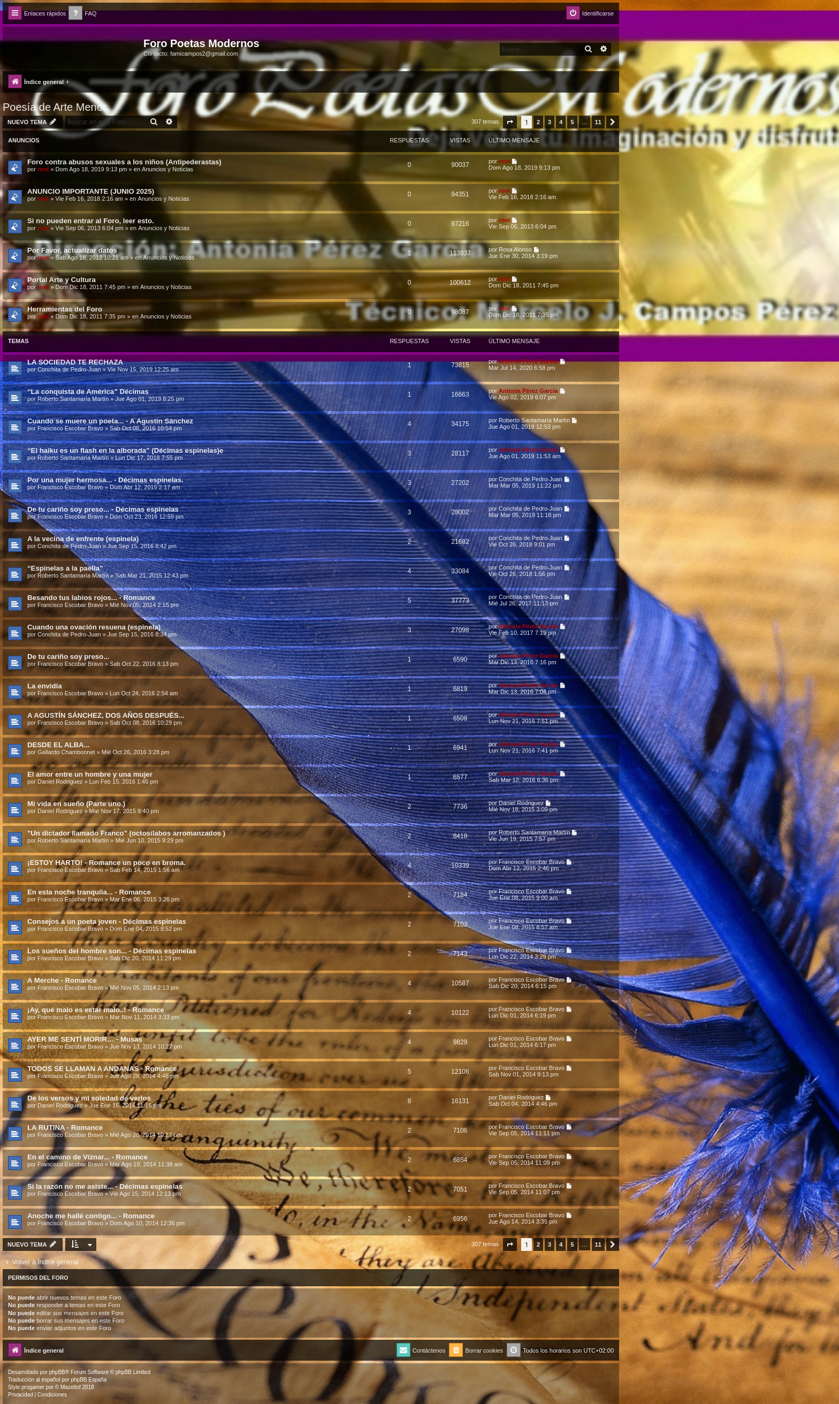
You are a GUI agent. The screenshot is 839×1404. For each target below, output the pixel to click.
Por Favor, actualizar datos (72, 250)
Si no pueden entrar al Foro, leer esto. (90, 221)
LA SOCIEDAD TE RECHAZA (75, 362)
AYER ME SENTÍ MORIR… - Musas (84, 1039)
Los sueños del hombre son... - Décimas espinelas (111, 951)
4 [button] (560, 122)
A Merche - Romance (62, 980)
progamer (32, 1387)
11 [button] (598, 122)
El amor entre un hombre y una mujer (89, 774)
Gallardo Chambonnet (66, 752)
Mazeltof (70, 1387)
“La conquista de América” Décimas (88, 392)
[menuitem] (82, 13)
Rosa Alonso (515, 249)
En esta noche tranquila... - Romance (89, 892)
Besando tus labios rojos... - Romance (91, 598)
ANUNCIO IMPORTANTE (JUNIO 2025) (90, 191)
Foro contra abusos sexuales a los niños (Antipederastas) (124, 162)
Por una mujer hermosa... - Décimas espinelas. (105, 480)
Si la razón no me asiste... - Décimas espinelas (104, 1186)
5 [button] (572, 122)
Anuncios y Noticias (167, 169)
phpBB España (88, 1380)
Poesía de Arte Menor (54, 107)
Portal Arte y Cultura (61, 280)
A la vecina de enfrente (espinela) (83, 539)
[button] (510, 122)
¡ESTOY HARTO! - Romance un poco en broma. (106, 863)
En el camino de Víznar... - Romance (87, 1157)
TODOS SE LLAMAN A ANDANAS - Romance (102, 1069)
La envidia (44, 686)
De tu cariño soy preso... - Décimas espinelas (103, 509)
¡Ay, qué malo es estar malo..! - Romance (95, 1010)
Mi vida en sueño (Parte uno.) (76, 804)
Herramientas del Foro (64, 309)
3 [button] (549, 122)
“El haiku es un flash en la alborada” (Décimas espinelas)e (125, 450)
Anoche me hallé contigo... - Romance (91, 1216)
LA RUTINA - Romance (65, 1128)
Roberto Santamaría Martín (73, 399)
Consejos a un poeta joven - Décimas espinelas (106, 921)
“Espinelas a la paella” (65, 568)
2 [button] (538, 122)
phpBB (57, 1372)
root (43, 169)
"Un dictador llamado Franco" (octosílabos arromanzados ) (126, 833)
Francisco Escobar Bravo (70, 428)
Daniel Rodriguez (59, 781)
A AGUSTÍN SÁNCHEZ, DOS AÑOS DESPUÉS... (106, 715)
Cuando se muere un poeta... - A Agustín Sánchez (110, 421)
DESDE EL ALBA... (58, 745)
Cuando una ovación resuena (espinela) (94, 627)
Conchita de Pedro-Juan (69, 369)
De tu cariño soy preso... (68, 656)
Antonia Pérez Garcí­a (528, 361)
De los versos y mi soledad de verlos (89, 1098)
